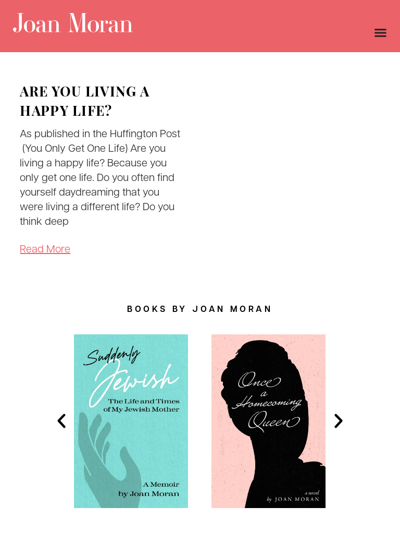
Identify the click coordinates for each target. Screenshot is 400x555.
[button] (61, 421)
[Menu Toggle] (380, 32)
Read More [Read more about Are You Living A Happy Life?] (45, 250)
